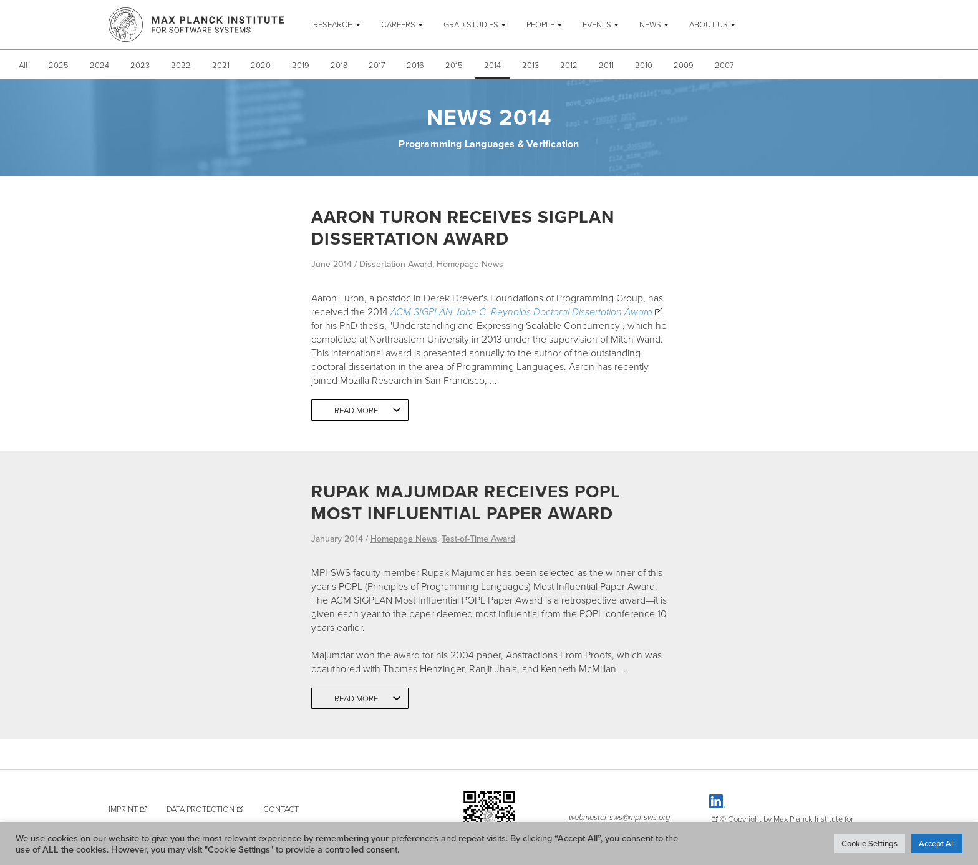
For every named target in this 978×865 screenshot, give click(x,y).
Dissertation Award (395, 264)
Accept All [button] (937, 843)
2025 (59, 65)
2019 (300, 65)
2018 (339, 65)
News (650, 24)
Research (333, 24)
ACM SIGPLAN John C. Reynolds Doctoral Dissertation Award (521, 311)
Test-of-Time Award (478, 538)
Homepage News (470, 264)
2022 (181, 65)
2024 (99, 65)
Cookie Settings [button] (869, 843)
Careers (398, 24)
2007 (724, 65)
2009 (684, 65)
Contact (281, 808)
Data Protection (201, 808)
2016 (415, 65)
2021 (221, 65)
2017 (377, 65)
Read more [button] (356, 410)
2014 (492, 65)
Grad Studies (470, 24)
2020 (261, 65)
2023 (140, 65)
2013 (530, 65)
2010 (643, 65)
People (540, 24)
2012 (569, 65)
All (23, 65)
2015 (454, 65)
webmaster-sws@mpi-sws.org (619, 817)
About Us (708, 24)
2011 (606, 65)
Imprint (123, 808)
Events (597, 24)
